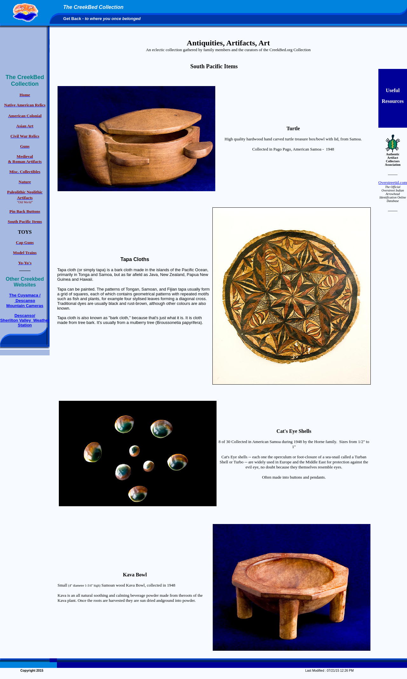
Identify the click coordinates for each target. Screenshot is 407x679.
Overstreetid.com (392, 182)
